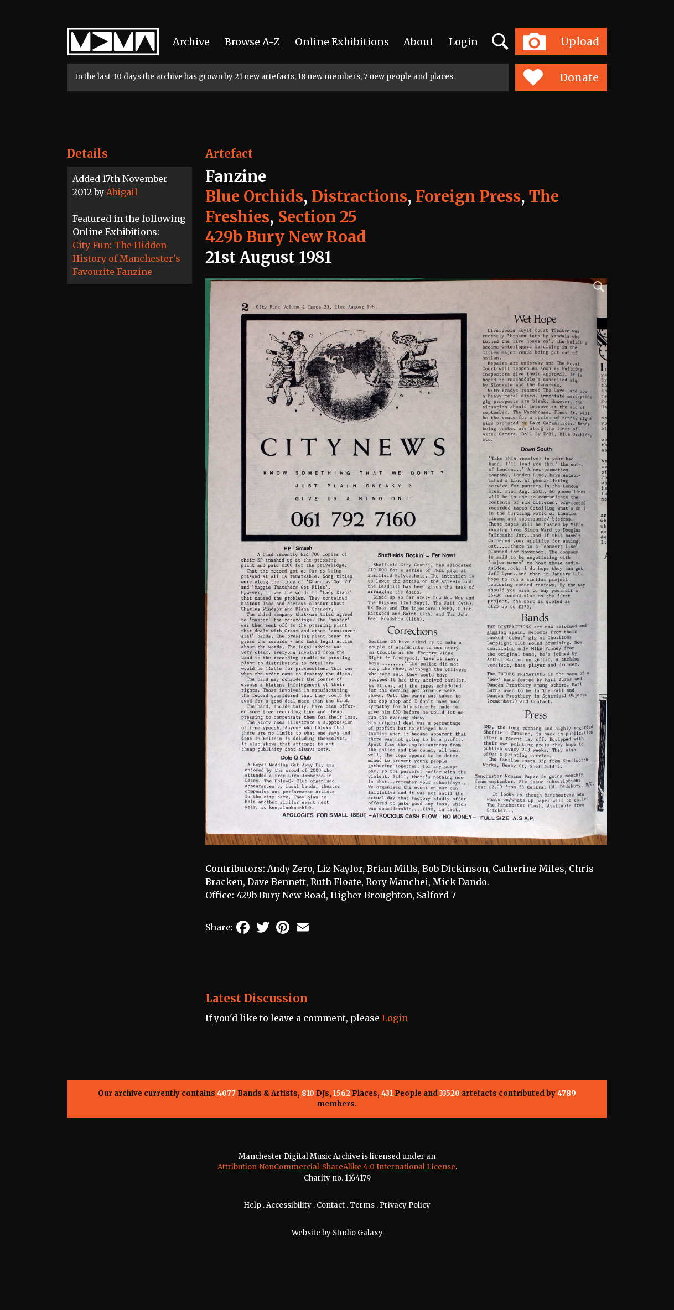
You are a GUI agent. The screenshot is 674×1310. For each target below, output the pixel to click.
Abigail (122, 191)
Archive (191, 41)
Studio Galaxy (358, 1233)
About (418, 41)
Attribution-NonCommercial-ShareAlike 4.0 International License (336, 1167)
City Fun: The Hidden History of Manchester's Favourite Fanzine (126, 258)
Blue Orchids (254, 196)
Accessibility (289, 1205)
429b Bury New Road (285, 237)
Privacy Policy (405, 1205)
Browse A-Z (252, 41)
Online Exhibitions (342, 41)
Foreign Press (468, 196)
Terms (362, 1205)
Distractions (359, 196)
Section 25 (317, 217)
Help (252, 1205)
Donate (560, 77)
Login (463, 41)
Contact (331, 1205)
